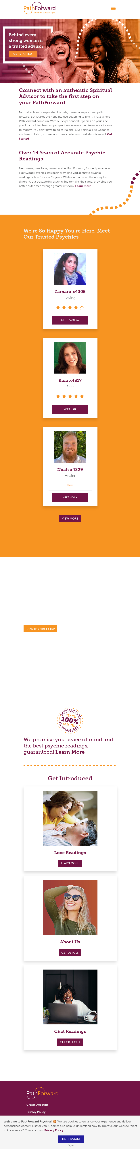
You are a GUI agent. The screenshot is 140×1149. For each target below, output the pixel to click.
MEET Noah (70, 497)
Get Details (70, 952)
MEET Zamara (70, 320)
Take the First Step (40, 628)
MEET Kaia (70, 409)
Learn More (70, 752)
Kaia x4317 (70, 380)
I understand (70, 1139)
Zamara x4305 (70, 291)
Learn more (83, 186)
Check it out (70, 1042)
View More (70, 518)
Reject (71, 1145)
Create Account (37, 1104)
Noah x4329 (70, 469)
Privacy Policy (54, 1130)
